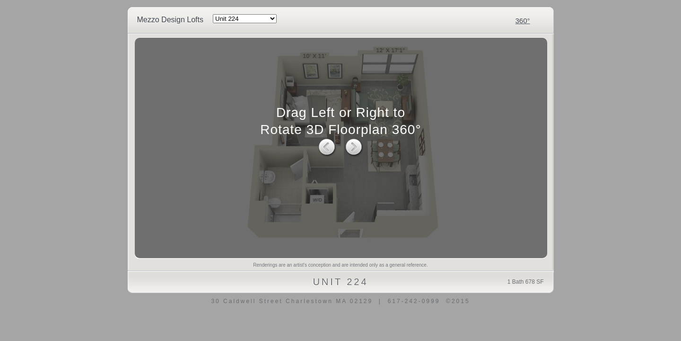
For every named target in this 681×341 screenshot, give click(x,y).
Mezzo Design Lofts (170, 20)
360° (522, 21)
